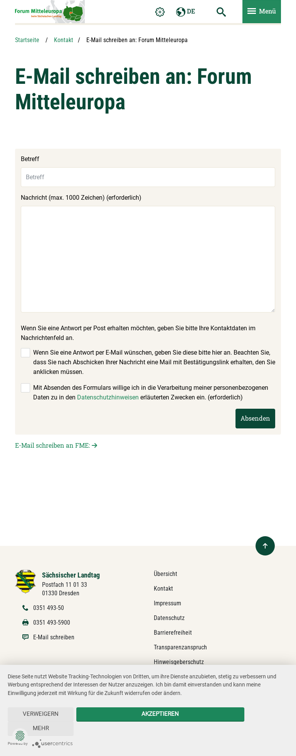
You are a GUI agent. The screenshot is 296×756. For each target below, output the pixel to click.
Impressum (167, 603)
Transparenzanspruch (180, 647)
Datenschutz (169, 618)
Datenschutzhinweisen (108, 397)
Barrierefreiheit (173, 632)
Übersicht (165, 574)
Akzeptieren (147, 728)
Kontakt (63, 40)
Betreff (30, 159)
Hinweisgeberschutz (179, 662)
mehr (260, 728)
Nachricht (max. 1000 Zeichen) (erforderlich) (81, 197)
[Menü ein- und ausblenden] (261, 12)
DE (185, 12)
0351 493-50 (48, 608)
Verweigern (36, 728)
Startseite (27, 40)
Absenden (255, 418)
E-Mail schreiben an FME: (52, 445)
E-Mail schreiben (53, 637)
